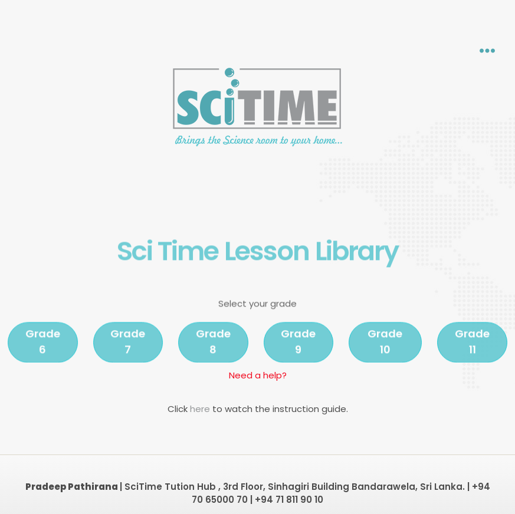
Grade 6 (42, 356)
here (201, 409)
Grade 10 (385, 356)
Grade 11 (472, 356)
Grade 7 (127, 356)
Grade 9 (298, 356)
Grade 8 (213, 356)
